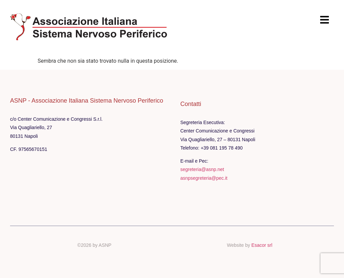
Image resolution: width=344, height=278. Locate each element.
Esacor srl (261, 245)
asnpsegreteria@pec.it (203, 178)
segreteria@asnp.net (202, 169)
